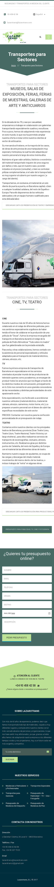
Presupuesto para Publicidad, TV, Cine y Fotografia (27, 529)
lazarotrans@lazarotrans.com (18, 22)
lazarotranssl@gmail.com (13, 863)
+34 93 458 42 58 (25, 685)
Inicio (13, 65)
